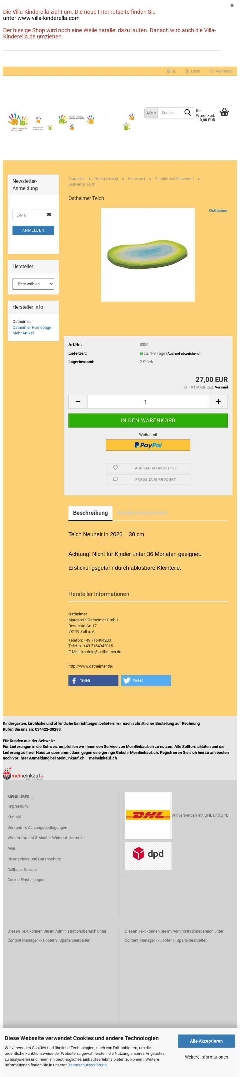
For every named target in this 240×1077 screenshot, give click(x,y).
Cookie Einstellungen (26, 879)
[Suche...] (151, 112)
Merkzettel (221, 71)
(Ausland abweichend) (183, 354)
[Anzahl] (148, 402)
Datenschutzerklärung (87, 1065)
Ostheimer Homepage (31, 327)
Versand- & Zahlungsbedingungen (37, 827)
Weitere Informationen (206, 1056)
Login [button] (193, 71)
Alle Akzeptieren (206, 1041)
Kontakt (14, 816)
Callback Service (22, 869)
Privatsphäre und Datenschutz (34, 859)
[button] (171, 71)
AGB (11, 848)
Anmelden (33, 230)
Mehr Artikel (23, 333)
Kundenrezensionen (142, 512)
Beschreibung (90, 512)
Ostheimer (218, 210)
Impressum (18, 806)
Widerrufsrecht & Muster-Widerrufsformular (46, 837)
